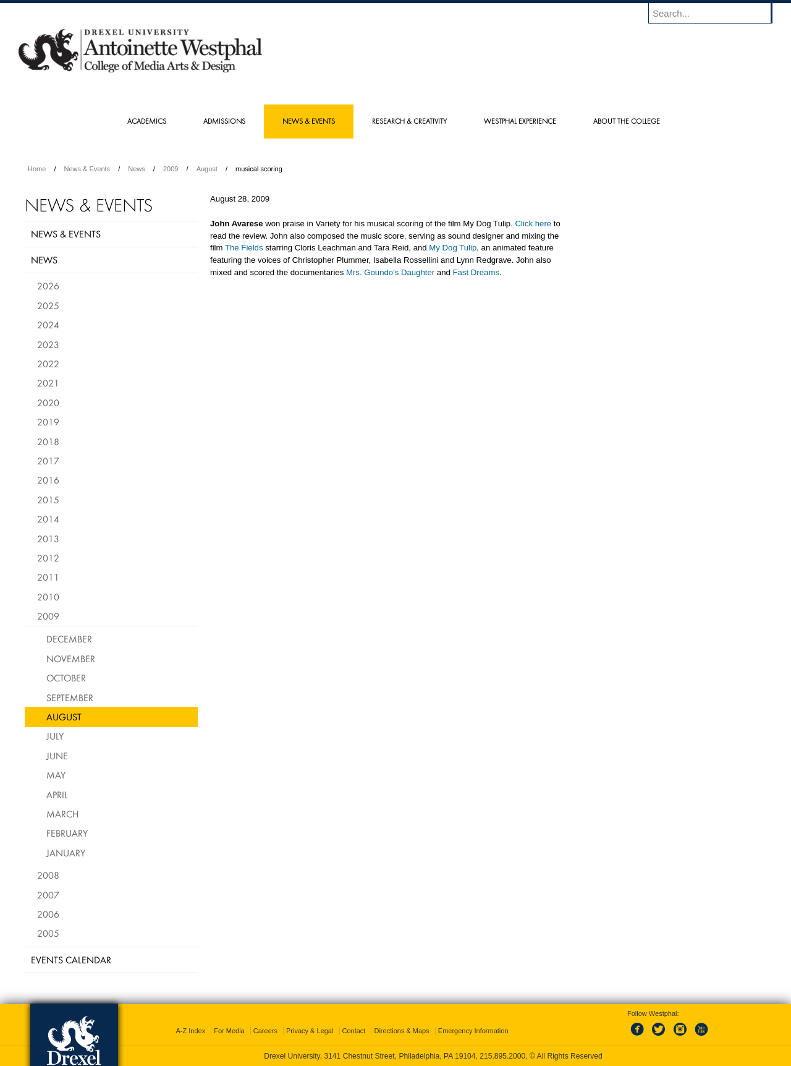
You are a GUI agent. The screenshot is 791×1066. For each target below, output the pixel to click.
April (57, 794)
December (69, 639)
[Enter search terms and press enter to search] (716, 13)
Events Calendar (71, 959)
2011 (48, 577)
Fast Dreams (476, 272)
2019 (48, 422)
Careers (265, 1030)
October (66, 678)
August (207, 169)
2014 (48, 519)
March (62, 814)
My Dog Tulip (452, 247)
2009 (170, 169)
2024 (48, 324)
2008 (48, 875)
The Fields (244, 247)
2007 (48, 895)
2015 (48, 499)
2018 (48, 441)
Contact (354, 1030)
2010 (48, 597)
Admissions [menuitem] (224, 121)
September (69, 697)
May (56, 775)
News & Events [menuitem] (308, 121)
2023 (48, 344)
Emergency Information (473, 1030)
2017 (48, 460)
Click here (533, 223)
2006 (48, 914)
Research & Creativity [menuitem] (409, 121)
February (67, 833)
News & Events (87, 169)
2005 (48, 933)
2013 (48, 538)
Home (37, 169)
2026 (48, 285)
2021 (48, 383)
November (70, 658)
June (57, 755)
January (65, 852)
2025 (48, 305)
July (55, 736)
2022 (48, 363)
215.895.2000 (502, 1056)
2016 (48, 480)
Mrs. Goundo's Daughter (390, 272)
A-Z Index (190, 1030)
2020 (48, 402)
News (136, 169)
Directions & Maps (401, 1030)
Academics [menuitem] (146, 121)
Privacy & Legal (309, 1030)
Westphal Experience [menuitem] (520, 121)
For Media (229, 1030)
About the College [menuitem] (626, 121)
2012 (48, 558)
